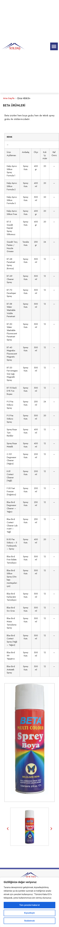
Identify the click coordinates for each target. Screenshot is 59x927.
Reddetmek (29, 921)
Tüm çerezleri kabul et (29, 905)
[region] (29, 902)
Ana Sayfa (8, 98)
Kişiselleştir (29, 913)
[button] (54, 46)
